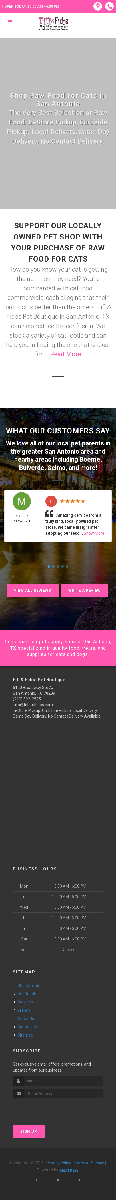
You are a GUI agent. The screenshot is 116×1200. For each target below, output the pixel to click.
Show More (94, 533)
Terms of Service (88, 1163)
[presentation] (43, 1109)
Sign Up (28, 1131)
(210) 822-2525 (27, 699)
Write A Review (84, 590)
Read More (65, 354)
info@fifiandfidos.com (33, 704)
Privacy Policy (58, 1163)
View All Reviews (32, 590)
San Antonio (62, 451)
